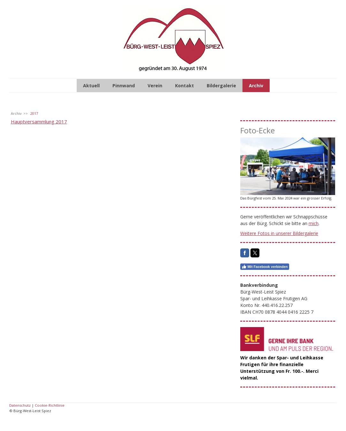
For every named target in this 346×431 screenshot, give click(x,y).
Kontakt (184, 85)
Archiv (256, 85)
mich (314, 223)
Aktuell (91, 85)
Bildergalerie (221, 85)
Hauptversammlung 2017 (39, 121)
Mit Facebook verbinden (265, 266)
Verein (155, 85)
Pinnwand (123, 85)
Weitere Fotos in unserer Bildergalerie (279, 233)
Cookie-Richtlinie (50, 405)
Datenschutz (20, 405)
